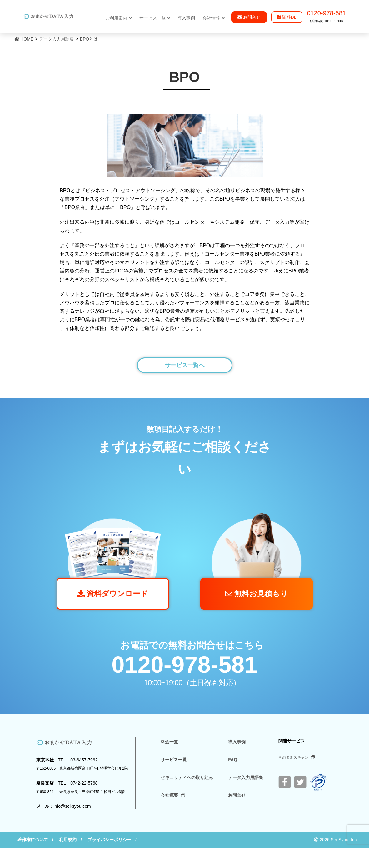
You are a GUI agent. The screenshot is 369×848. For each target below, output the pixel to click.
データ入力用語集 (245, 777)
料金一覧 (169, 741)
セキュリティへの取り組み (187, 777)
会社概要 (173, 795)
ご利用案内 (118, 18)
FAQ (232, 759)
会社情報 (213, 18)
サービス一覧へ (184, 365)
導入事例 (237, 741)
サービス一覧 (154, 18)
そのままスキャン (296, 757)
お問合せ (237, 795)
